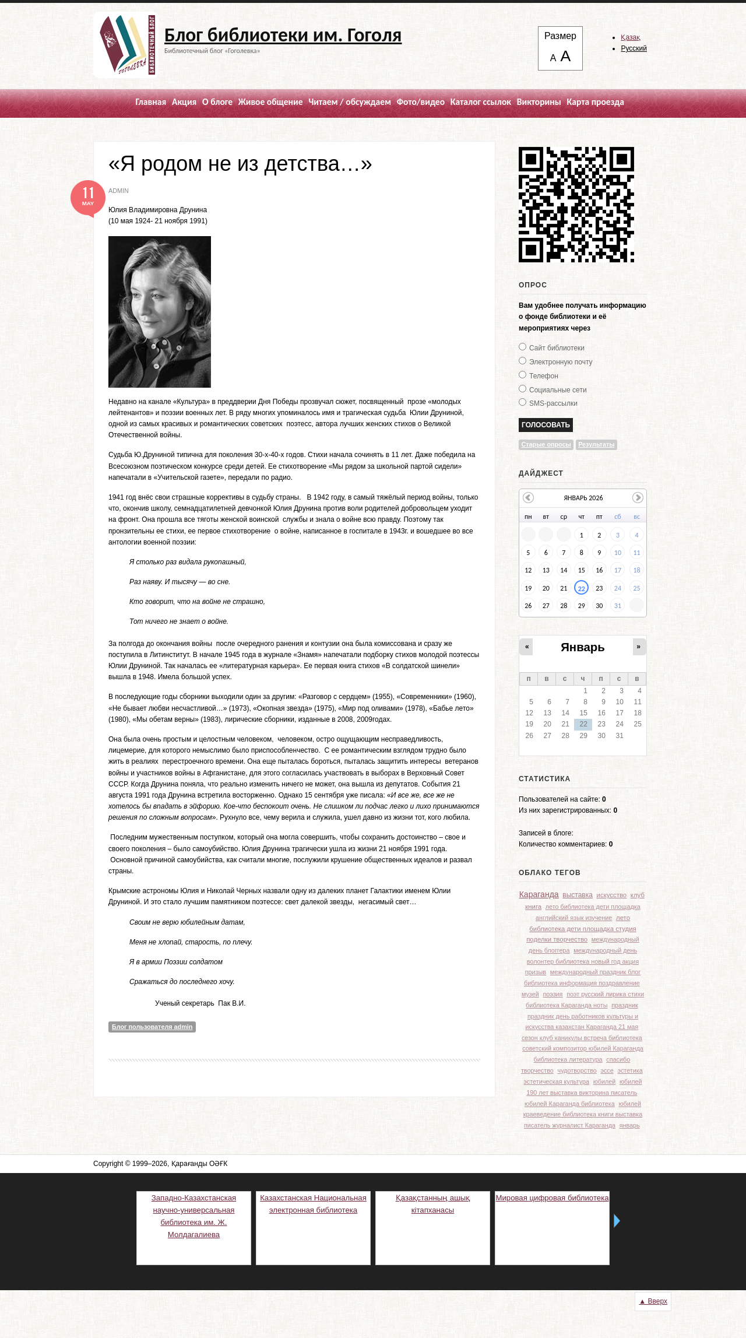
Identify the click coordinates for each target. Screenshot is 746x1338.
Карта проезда (595, 101)
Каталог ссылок (481, 101)
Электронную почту (561, 362)
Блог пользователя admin (152, 1026)
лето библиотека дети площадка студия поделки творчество (581, 928)
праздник (624, 1005)
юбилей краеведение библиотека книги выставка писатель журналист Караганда (582, 1114)
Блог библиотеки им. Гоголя (283, 35)
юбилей (604, 1081)
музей (530, 994)
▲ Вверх (653, 1301)
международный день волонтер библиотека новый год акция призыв (582, 961)
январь (630, 1125)
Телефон (543, 376)
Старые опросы (546, 444)
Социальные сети (558, 390)
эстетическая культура (556, 1081)
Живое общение (270, 101)
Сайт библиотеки (557, 348)
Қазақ (631, 37)
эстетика (629, 1070)
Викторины (539, 101)
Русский (634, 48)
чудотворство (577, 1070)
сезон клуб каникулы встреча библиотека (582, 1037)
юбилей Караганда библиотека (570, 1103)
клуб (638, 894)
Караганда (539, 894)
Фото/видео (421, 101)
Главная (150, 101)
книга (533, 906)
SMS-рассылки (553, 403)
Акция (184, 101)
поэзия (552, 994)
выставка (577, 895)
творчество (537, 1070)
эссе (606, 1070)
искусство (612, 894)
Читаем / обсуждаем (349, 101)
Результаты (596, 444)
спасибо (618, 1059)
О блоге (217, 101)
